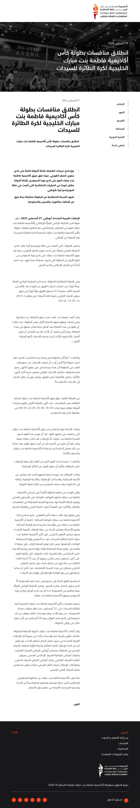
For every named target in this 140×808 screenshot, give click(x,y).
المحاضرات (122, 748)
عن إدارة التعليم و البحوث (115, 737)
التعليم (124, 732)
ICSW (15, 732)
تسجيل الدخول (117, 800)
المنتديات (123, 743)
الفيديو (120, 120)
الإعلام (120, 103)
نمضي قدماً (118, 144)
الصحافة (120, 128)
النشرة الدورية (116, 136)
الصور (121, 111)
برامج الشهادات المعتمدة (114, 754)
